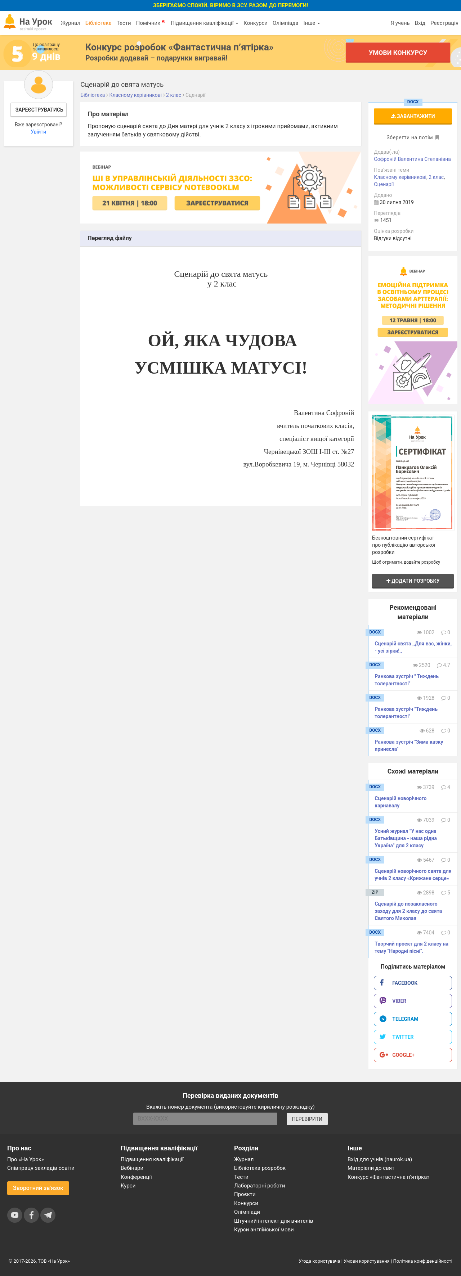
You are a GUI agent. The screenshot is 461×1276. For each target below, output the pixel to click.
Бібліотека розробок (260, 1168)
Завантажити (413, 116)
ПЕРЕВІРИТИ (307, 1119)
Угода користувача (319, 1261)
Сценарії (384, 184)
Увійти (38, 132)
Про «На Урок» (25, 1159)
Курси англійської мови (264, 1229)
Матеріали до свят (371, 1168)
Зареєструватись (39, 110)
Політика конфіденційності (422, 1261)
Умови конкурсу (398, 52)
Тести (124, 23)
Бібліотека (98, 23)
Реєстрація (444, 23)
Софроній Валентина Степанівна (412, 159)
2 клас (436, 177)
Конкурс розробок (179, 47)
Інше (311, 23)
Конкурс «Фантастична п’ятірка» (388, 1177)
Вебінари (132, 1168)
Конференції (136, 1177)
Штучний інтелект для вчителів (273, 1221)
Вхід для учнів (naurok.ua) (380, 1159)
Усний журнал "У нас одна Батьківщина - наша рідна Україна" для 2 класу (406, 838)
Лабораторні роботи (259, 1185)
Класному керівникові (400, 177)
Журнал (70, 23)
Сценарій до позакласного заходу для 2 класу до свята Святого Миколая (408, 911)
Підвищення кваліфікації (204, 23)
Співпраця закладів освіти (41, 1168)
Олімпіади (247, 1212)
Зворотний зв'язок (38, 1188)
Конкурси (255, 23)
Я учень (399, 23)
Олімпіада (285, 23)
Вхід (420, 23)
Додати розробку (413, 581)
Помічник (151, 22)
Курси (128, 1185)
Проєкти (245, 1194)
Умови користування (367, 1261)
